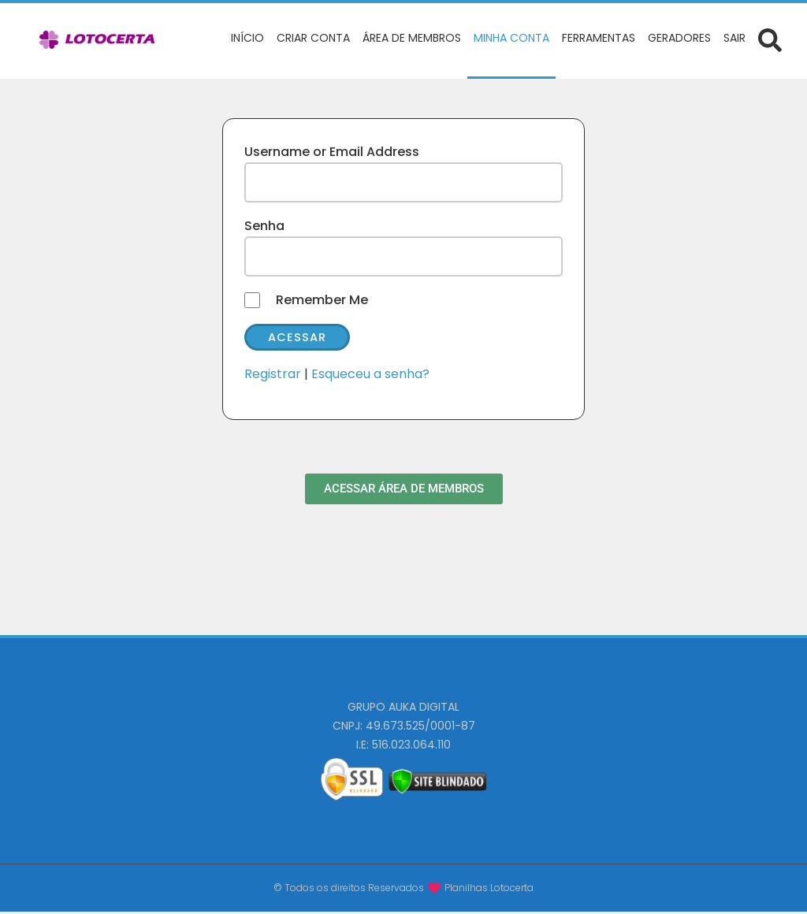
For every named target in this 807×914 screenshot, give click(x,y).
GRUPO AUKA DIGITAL (403, 709)
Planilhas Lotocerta (489, 889)
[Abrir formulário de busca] (770, 39)
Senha (264, 226)
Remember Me (322, 300)
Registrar (272, 376)
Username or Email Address (331, 152)
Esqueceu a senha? (370, 376)
